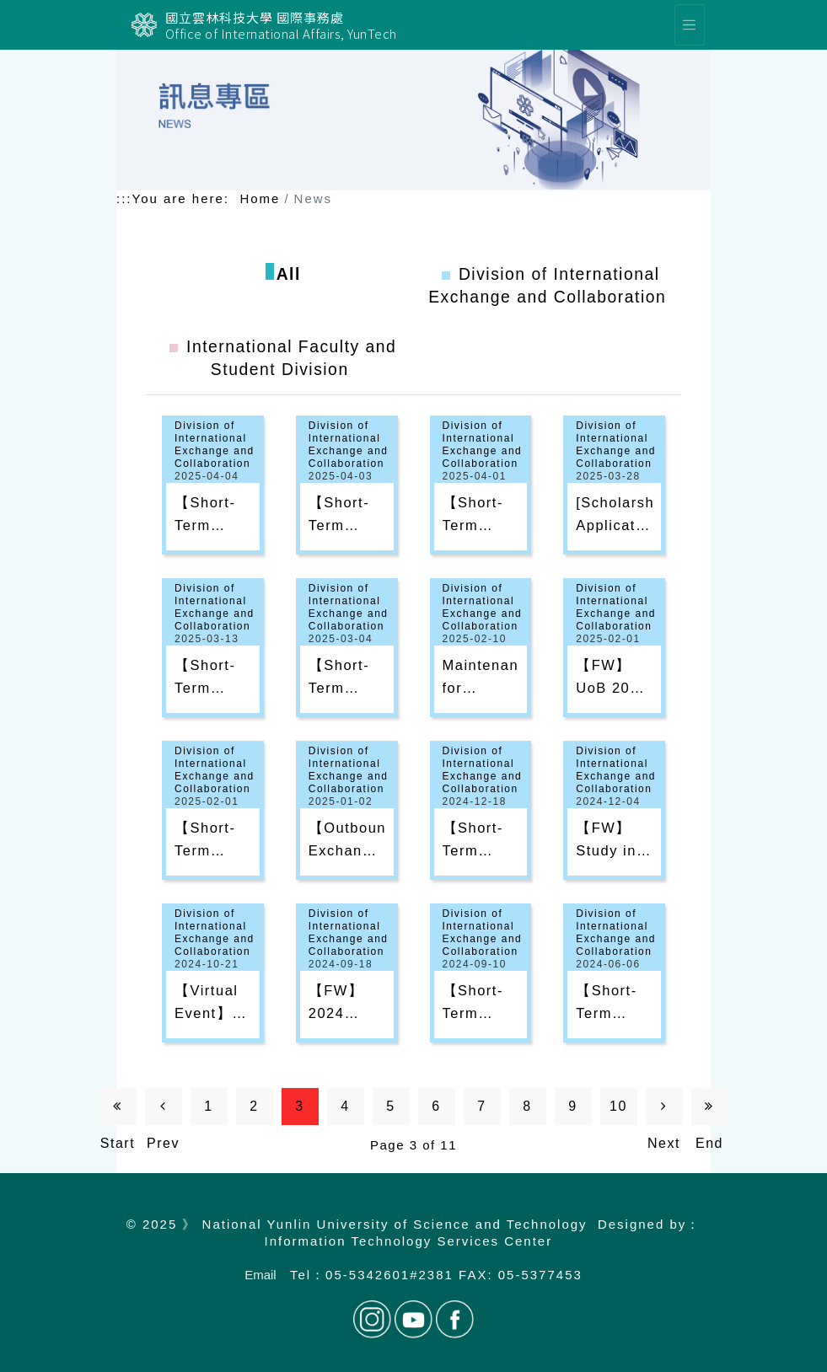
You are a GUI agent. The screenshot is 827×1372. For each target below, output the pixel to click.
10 (618, 1106)
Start (117, 1112)
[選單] (689, 25)
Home (259, 198)
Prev (163, 1112)
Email (260, 1274)
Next (663, 1112)
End (709, 1112)
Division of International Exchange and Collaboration (215, 444)
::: (124, 198)
